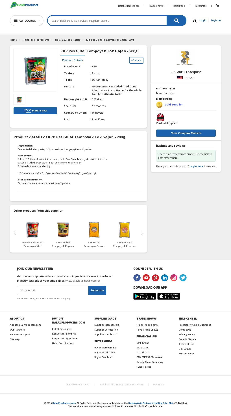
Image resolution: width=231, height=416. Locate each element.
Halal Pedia (179, 5)
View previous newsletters (82, 280)
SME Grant (143, 342)
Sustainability (187, 353)
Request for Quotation (65, 338)
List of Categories (62, 329)
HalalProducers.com (78, 384)
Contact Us (185, 329)
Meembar (158, 384)
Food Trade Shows (147, 329)
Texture (69, 73)
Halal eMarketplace (129, 5)
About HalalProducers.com (25, 324)
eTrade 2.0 (143, 352)
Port (67, 119)
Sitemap (14, 339)
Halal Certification (62, 343)
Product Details (72, 60)
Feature (69, 86)
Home (13, 39)
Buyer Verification (104, 352)
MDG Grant (143, 347)
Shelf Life (70, 106)
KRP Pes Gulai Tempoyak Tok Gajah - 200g (110, 39)
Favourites (201, 5)
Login (203, 20)
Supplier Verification (106, 329)
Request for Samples (64, 333)
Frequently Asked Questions (195, 324)
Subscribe (97, 290)
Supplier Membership (106, 324)
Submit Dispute (187, 339)
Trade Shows (156, 5)
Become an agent (20, 334)
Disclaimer (185, 348)
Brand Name (72, 66)
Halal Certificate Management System (121, 384)
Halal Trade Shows (147, 324)
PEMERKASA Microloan (150, 357)
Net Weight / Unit (75, 99)
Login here (196, 166)
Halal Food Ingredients (36, 39)
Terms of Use (186, 344)
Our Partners (17, 329)
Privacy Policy (187, 334)
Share (136, 60)
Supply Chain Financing (150, 362)
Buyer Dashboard (104, 357)
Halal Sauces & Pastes (67, 39)
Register (216, 20)
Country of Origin (75, 112)
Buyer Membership (105, 347)
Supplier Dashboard (105, 334)
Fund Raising (144, 366)
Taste (68, 79)
